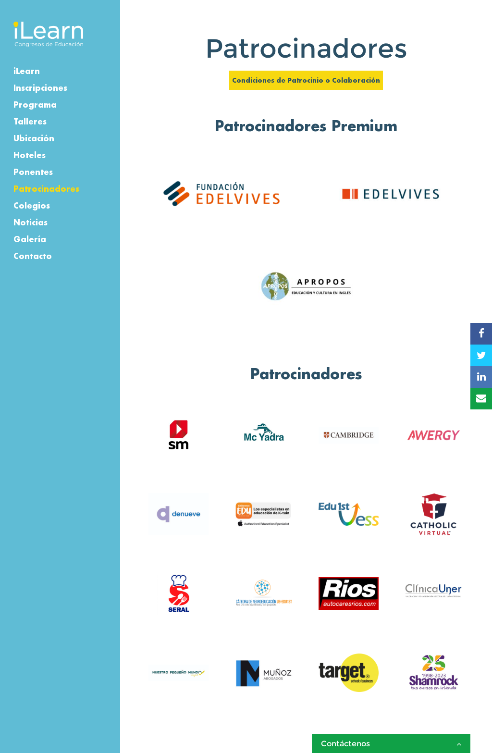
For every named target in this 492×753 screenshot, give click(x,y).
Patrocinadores (46, 189)
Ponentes (33, 172)
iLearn (26, 71)
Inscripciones (40, 88)
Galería (29, 239)
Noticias (30, 222)
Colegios (31, 205)
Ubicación (33, 138)
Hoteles (29, 155)
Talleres (30, 121)
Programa (35, 104)
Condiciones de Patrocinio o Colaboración (306, 80)
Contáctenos (391, 743)
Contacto (32, 256)
